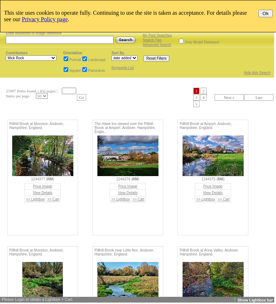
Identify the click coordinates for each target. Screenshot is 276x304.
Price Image (42, 186)
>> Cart (53, 199)
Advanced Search (157, 45)
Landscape (97, 60)
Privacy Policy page (45, 19)
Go (81, 97)
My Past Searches (157, 35)
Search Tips (152, 40)
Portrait (75, 60)
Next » (229, 97)
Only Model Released (202, 42)
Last (259, 97)
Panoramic (96, 71)
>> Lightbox (35, 199)
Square (75, 71)
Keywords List (122, 68)
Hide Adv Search (257, 73)
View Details (42, 193)
